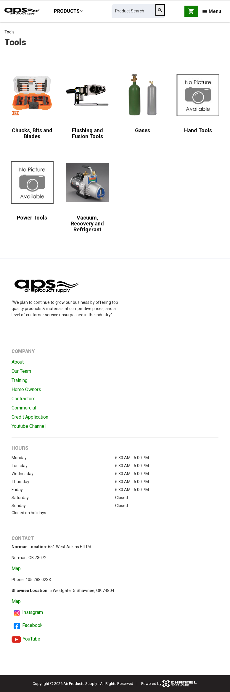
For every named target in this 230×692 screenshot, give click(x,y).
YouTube (31, 639)
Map (16, 568)
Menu (211, 12)
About (18, 362)
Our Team (21, 371)
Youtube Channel (29, 426)
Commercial (24, 408)
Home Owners (26, 389)
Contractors (24, 398)
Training (20, 380)
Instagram (32, 612)
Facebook (32, 625)
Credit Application (30, 417)
